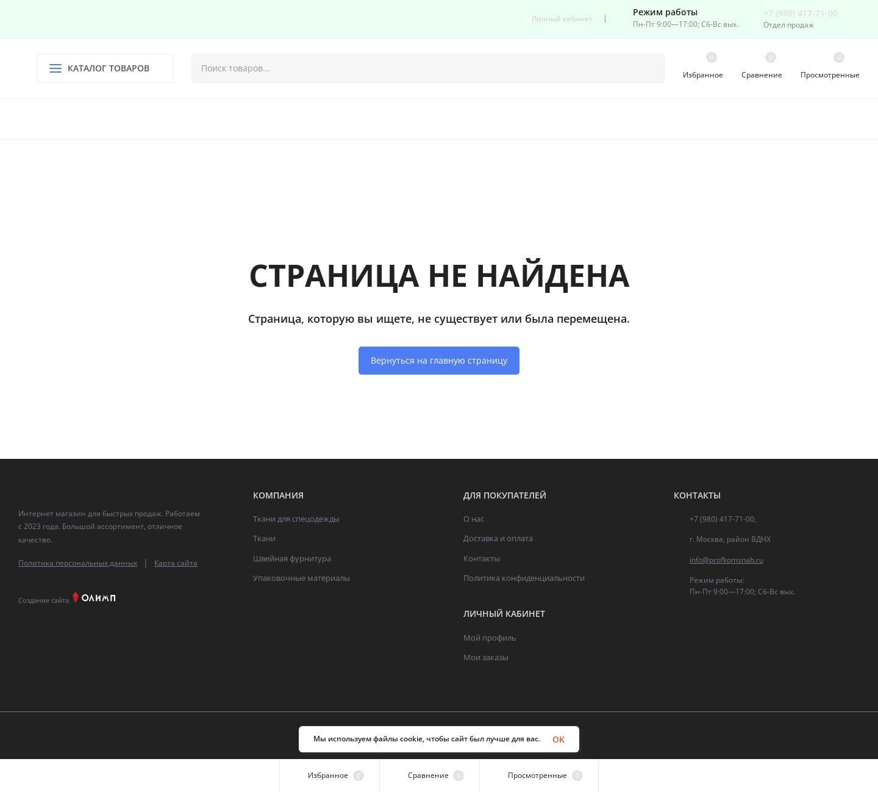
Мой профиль (489, 637)
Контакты (481, 558)
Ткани (264, 538)
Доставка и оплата (498, 538)
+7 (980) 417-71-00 (800, 13)
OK (558, 739)
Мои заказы (486, 657)
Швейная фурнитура (292, 558)
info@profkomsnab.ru (726, 560)
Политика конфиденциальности (524, 577)
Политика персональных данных (77, 563)
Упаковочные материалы (301, 577)
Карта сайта (176, 563)
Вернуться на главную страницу (439, 360)
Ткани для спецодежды (296, 518)
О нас (473, 518)
